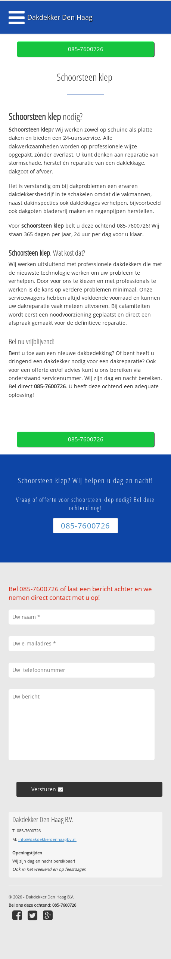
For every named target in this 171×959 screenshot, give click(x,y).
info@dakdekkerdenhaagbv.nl (47, 839)
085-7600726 (85, 49)
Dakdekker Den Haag (60, 17)
